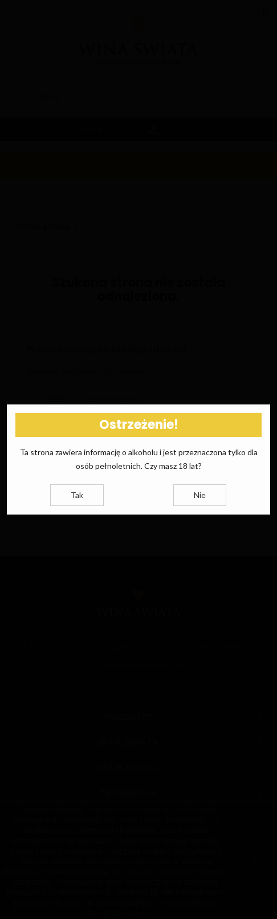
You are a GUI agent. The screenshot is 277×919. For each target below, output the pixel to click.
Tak (77, 495)
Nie (200, 495)
